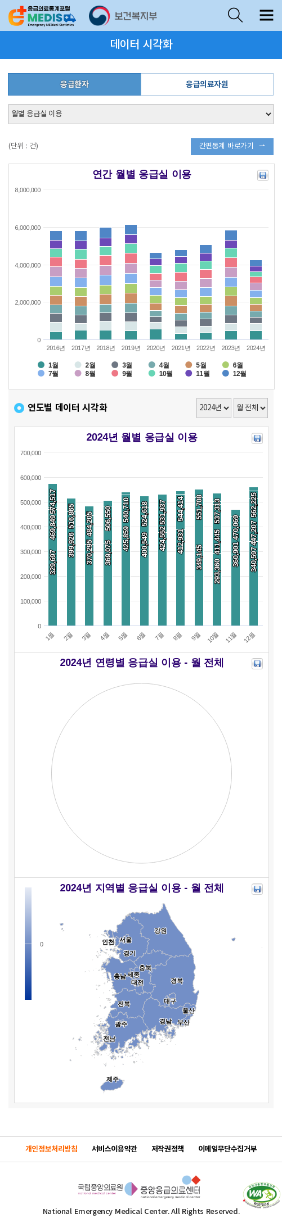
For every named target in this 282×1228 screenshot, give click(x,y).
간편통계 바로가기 (226, 146)
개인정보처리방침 (51, 1149)
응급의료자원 (207, 84)
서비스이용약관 (114, 1149)
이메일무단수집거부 (227, 1149)
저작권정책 (167, 1149)
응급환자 (74, 84)
